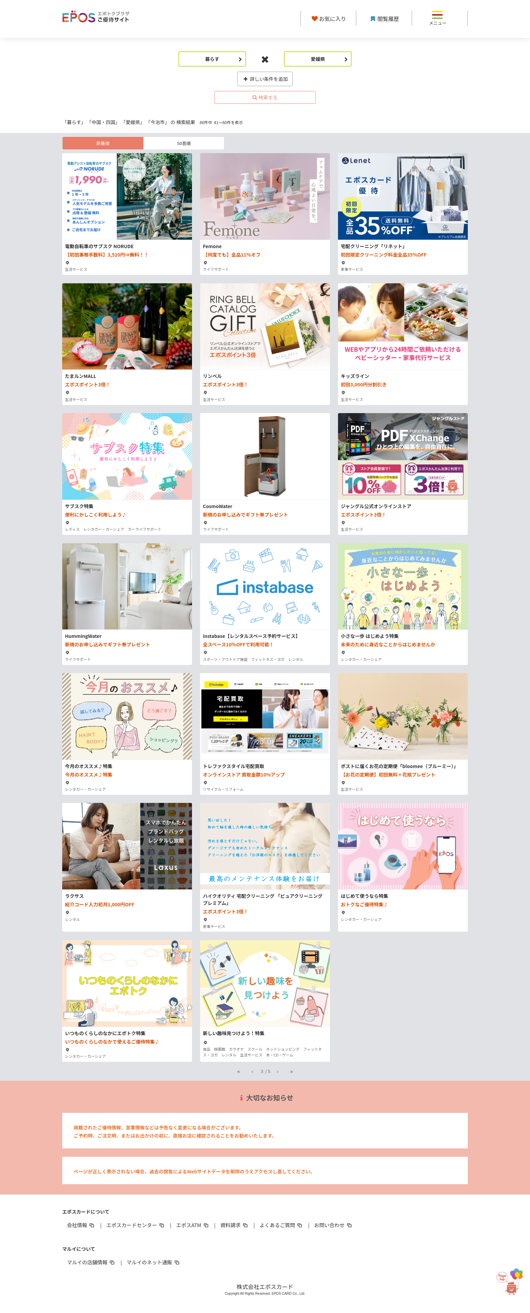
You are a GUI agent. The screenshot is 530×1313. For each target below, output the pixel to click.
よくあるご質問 (281, 1224)
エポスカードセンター (135, 1224)
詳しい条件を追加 (265, 78)
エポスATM (193, 1224)
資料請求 (234, 1224)
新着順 (103, 143)
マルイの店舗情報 (91, 1262)
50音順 (184, 143)
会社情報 (81, 1224)
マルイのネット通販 (153, 1262)
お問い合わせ (333, 1224)
